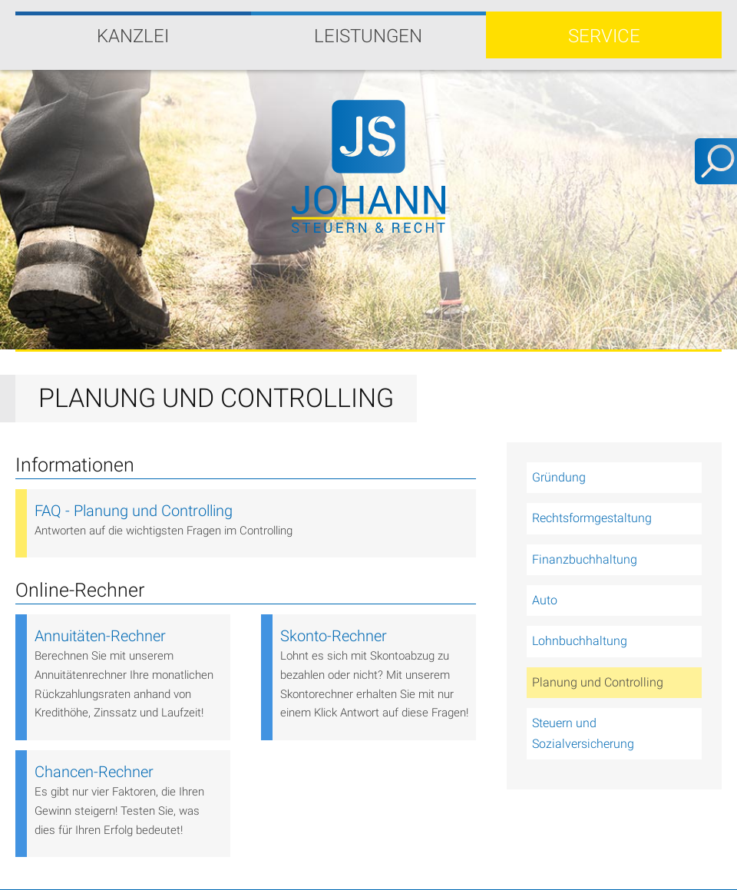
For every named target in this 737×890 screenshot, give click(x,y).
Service (604, 36)
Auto (544, 600)
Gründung (559, 477)
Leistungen (368, 36)
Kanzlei (133, 36)
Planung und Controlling (597, 682)
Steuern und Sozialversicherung (583, 733)
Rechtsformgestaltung (592, 518)
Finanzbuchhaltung (584, 559)
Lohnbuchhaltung (579, 641)
